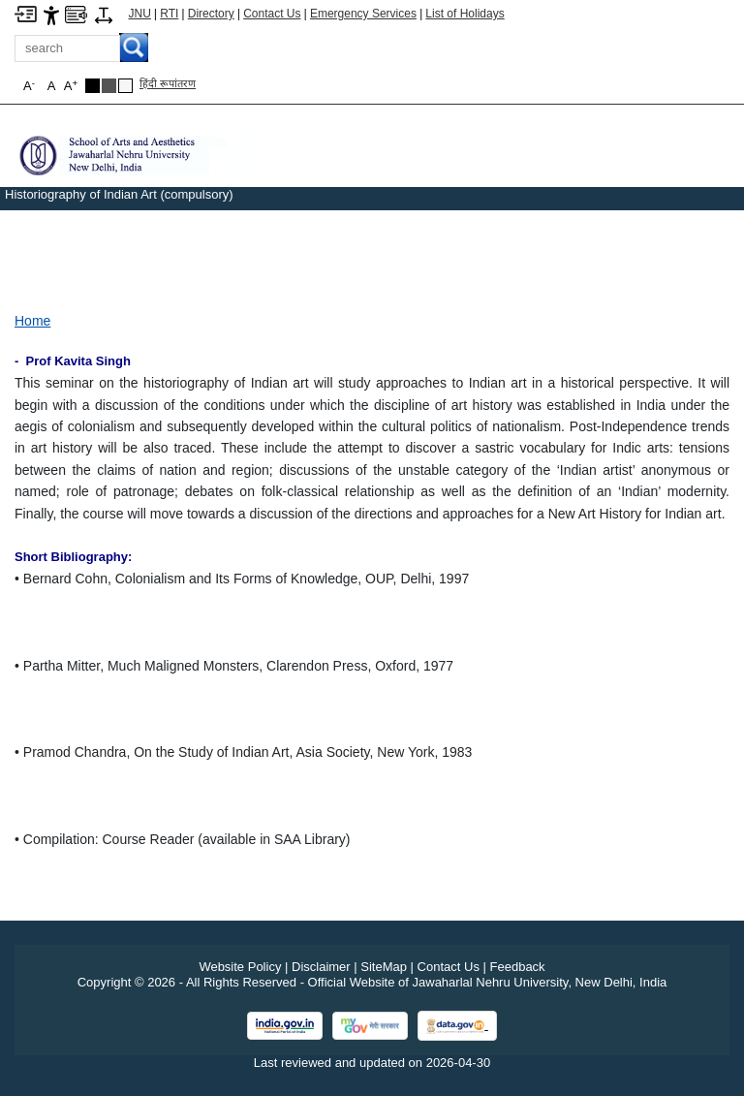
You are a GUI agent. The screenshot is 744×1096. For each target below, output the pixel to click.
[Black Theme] (92, 85)
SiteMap (383, 966)
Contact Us (271, 13)
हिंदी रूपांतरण (168, 83)
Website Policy (240, 966)
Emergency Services (363, 13)
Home (32, 321)
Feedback (517, 966)
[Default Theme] (125, 85)
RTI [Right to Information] (169, 13)
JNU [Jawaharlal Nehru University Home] (140, 13)
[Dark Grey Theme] (109, 85)
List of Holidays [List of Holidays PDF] (464, 13)
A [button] (71, 86)
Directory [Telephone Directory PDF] (211, 13)
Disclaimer (321, 966)
